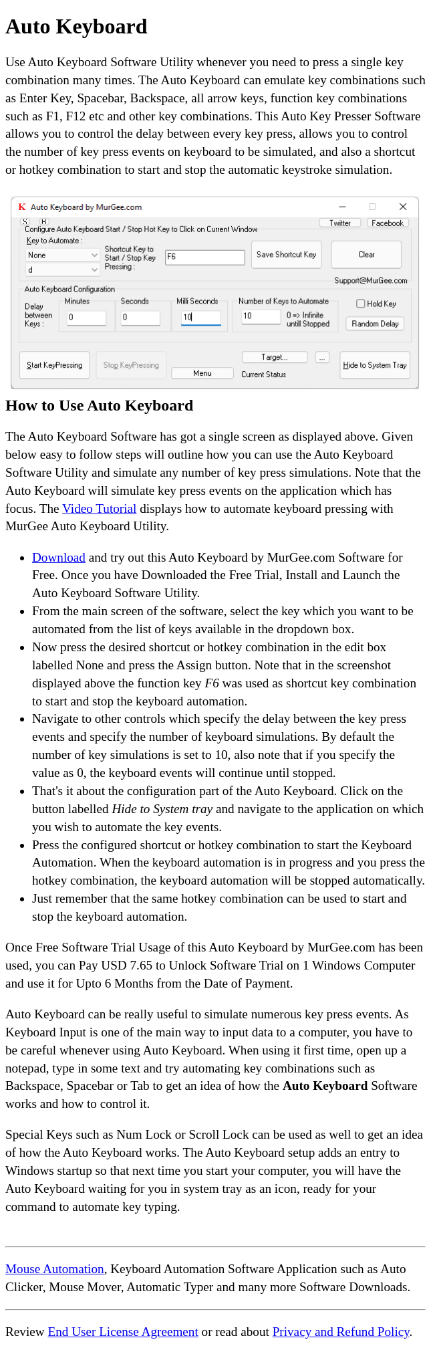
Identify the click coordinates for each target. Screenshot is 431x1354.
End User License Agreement (122, 1332)
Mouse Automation (54, 1269)
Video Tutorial (99, 508)
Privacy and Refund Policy (341, 1332)
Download (59, 557)
